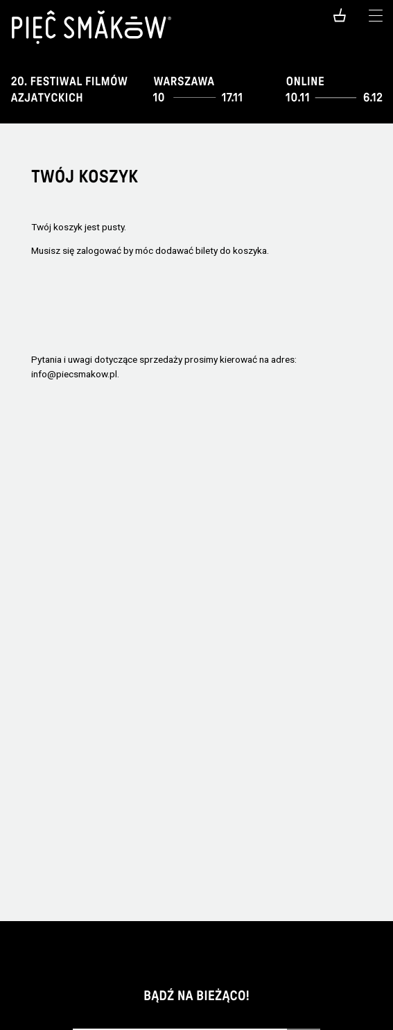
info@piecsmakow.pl (74, 373)
